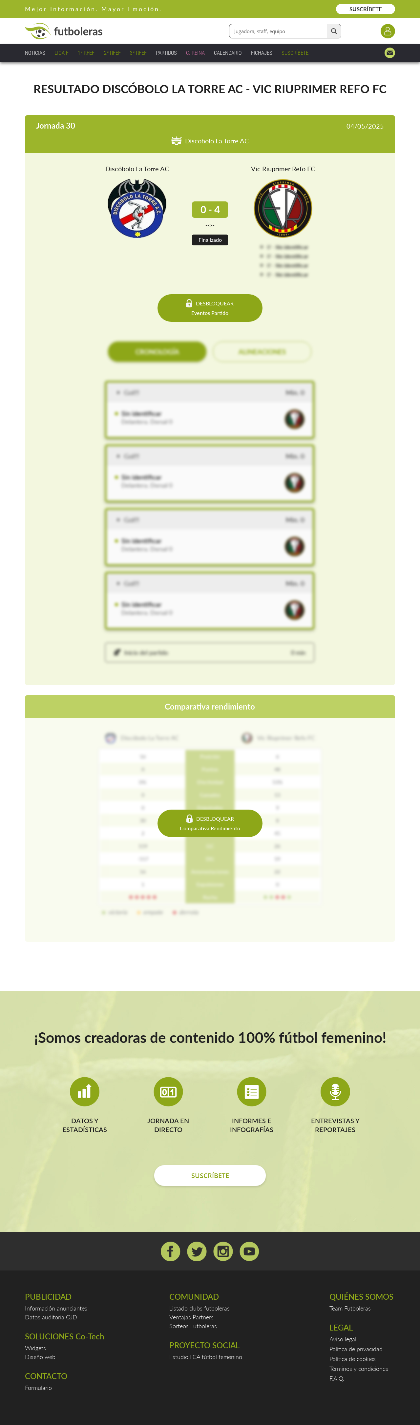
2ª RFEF (112, 52)
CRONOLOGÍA (157, 352)
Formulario (38, 1387)
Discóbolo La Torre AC (137, 169)
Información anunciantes (56, 1308)
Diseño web (40, 1356)
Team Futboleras (350, 1308)
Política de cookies (352, 1358)
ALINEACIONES (262, 352)
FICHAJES (261, 52)
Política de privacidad (356, 1349)
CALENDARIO (228, 52)
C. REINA (195, 52)
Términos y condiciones (358, 1368)
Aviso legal (342, 1339)
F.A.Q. (336, 1378)
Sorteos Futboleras (193, 1326)
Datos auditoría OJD (51, 1317)
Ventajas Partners (191, 1317)
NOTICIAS (35, 52)
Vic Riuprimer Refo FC (283, 169)
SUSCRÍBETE (365, 9)
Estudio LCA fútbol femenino (205, 1356)
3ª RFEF (138, 52)
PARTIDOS (166, 52)
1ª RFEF (86, 52)
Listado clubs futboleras (199, 1308)
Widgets (35, 1348)
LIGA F (61, 52)
